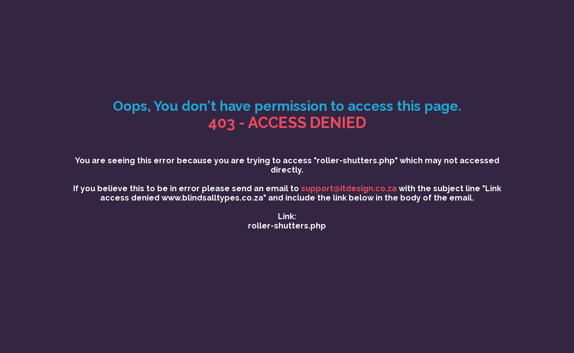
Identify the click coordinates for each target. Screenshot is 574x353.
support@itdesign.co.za (349, 188)
